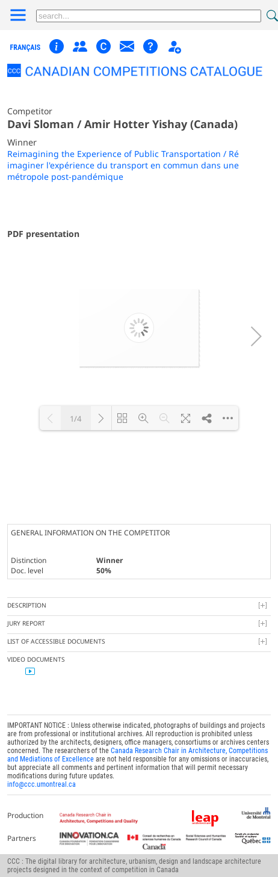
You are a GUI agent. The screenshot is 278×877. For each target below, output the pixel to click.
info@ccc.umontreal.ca (41, 784)
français (25, 47)
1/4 (75, 418)
